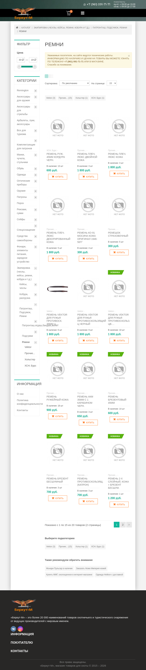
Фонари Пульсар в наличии (59, 568)
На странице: (98, 83)
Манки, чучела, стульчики (22, 158)
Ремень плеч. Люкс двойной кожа (87, 157)
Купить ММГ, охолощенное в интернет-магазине (69, 574)
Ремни (26, 342)
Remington (23, 90)
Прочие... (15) (65, 98)
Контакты (22, 410)
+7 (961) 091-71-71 (98, 4)
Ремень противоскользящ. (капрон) (90, 481)
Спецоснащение (26, 229)
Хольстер (30, 359)
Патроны (22, 197)
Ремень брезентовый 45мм (117, 399)
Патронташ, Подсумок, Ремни (26, 312)
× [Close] (129, 55)
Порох (20, 203)
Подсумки (27, 335)
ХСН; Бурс (30, 365)
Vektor (28, 347)
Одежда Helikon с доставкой (109, 574)
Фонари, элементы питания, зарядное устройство (23, 254)
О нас (20, 393)
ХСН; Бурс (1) (97, 98)
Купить (58, 176)
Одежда (21, 174)
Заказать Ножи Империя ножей (91, 568)
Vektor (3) (50, 98)
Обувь (20, 168)
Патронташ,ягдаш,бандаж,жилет (40, 325)
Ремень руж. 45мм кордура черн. (56, 157)
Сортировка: (51, 83)
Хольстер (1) (82, 98)
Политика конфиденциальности (27, 402)
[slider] (19, 66)
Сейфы (21, 219)
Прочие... (30, 353)
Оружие (21, 190)
